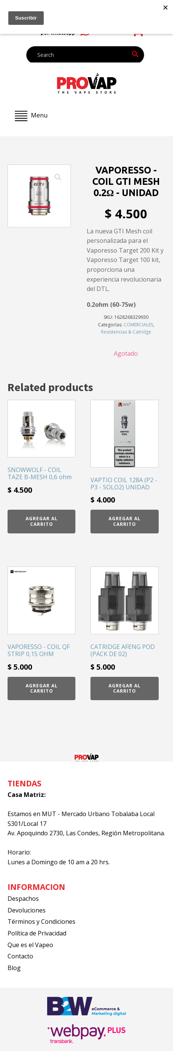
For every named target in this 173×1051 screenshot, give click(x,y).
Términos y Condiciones (41, 921)
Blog (14, 968)
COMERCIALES (138, 324)
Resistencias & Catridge (126, 332)
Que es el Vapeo (30, 945)
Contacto (20, 956)
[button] (58, 177)
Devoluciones (27, 910)
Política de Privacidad (37, 933)
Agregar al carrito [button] (42, 521)
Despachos (23, 898)
